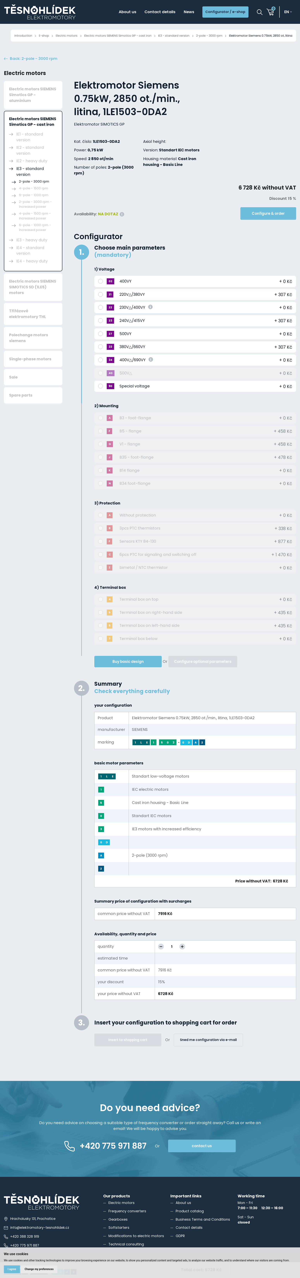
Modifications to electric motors (136, 1235)
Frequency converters (127, 1211)
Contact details (159, 12)
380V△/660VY (132, 346)
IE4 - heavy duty (32, 261)
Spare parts (20, 395)
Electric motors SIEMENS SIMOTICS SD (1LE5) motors (32, 287)
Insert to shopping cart (127, 1039)
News (189, 12)
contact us (202, 1145)
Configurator (98, 236)
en (286, 12)
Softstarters (118, 1227)
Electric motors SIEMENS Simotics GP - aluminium (32, 94)
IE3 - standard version (173, 36)
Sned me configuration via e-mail (208, 1039)
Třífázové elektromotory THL (27, 313)
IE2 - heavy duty (31, 161)
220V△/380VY (132, 294)
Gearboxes (118, 1219)
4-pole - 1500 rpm (33, 188)
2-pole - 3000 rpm (209, 36)
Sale (13, 377)
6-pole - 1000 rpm (33, 195)
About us (127, 12)
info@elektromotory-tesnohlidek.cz (36, 1227)
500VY (125, 333)
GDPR (180, 1235)
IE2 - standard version (30, 150)
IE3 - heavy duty (31, 240)
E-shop (44, 36)
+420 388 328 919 (21, 1236)
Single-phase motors (30, 359)
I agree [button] (12, 1269)
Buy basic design (128, 661)
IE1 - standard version (29, 137)
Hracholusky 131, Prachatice (30, 1218)
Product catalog (190, 1211)
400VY (125, 281)
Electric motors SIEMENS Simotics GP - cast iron (117, 36)
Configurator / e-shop (225, 11)
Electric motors (66, 36)
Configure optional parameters (202, 661)
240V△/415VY (132, 320)
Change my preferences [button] (39, 1269)
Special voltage (134, 386)
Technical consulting (126, 1244)
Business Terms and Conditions (203, 1219)
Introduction (23, 36)
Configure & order (268, 213)
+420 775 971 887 (21, 1245)
